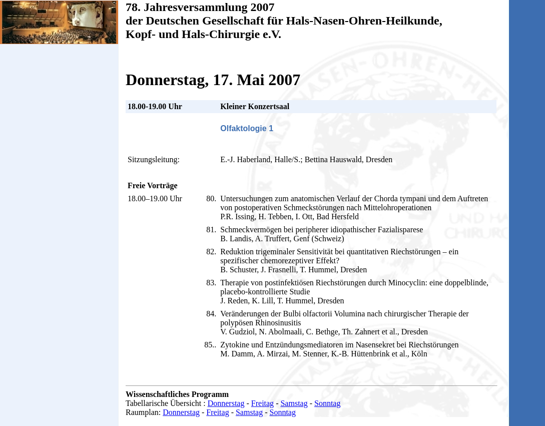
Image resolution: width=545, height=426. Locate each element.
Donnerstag (226, 403)
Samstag (293, 403)
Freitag (262, 403)
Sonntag (327, 403)
